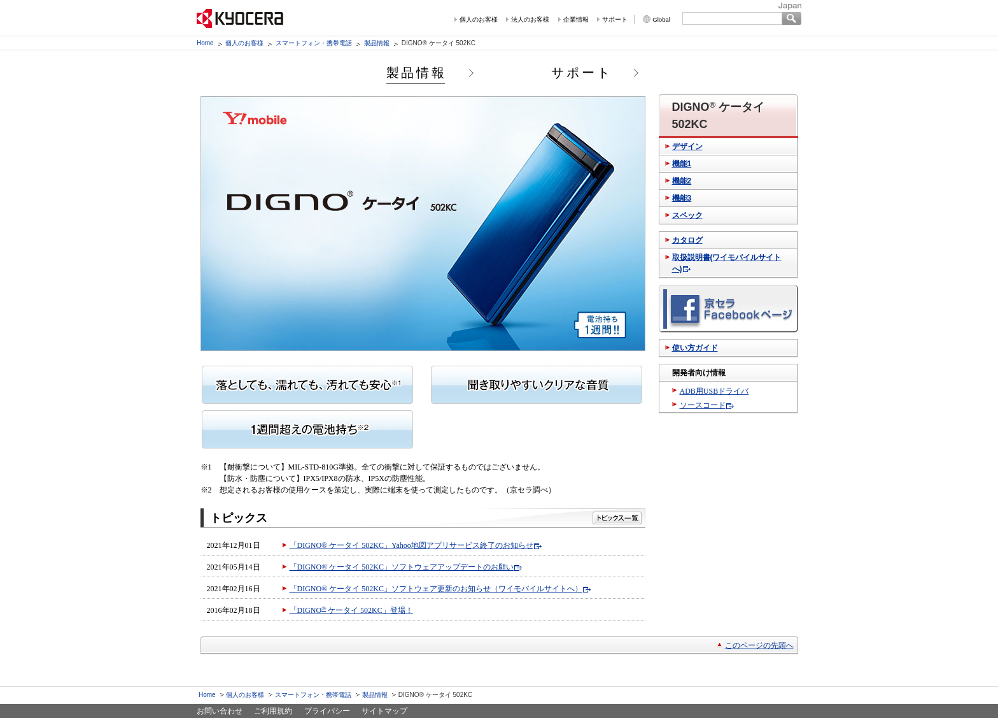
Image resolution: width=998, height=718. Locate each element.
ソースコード (703, 405)
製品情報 (377, 43)
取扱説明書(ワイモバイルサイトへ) (727, 263)
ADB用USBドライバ (714, 391)
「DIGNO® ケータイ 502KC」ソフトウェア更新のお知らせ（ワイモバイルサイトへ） (436, 588)
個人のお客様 (479, 19)
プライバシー (327, 711)
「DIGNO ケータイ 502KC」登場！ (351, 610)
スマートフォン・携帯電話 (314, 43)
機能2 (682, 180)
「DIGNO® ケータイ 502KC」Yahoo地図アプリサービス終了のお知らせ (411, 545)
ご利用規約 (273, 711)
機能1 (682, 163)
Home (205, 43)
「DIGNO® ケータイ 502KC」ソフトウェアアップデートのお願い (402, 567)
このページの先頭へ (759, 645)
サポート (615, 19)
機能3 (682, 198)
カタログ (687, 240)
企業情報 (576, 19)
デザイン (687, 146)
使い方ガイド (695, 347)
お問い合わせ (219, 711)
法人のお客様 (530, 19)
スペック (687, 215)
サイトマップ (384, 711)
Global (661, 19)
